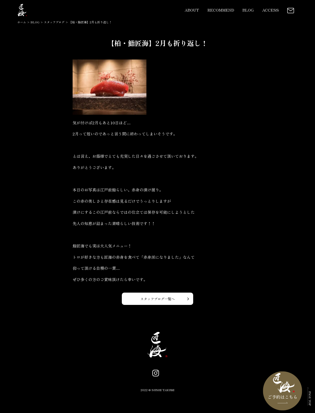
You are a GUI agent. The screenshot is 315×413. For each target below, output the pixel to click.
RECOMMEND (220, 10)
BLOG (248, 10)
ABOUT (192, 10)
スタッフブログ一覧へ (157, 298)
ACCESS (270, 10)
